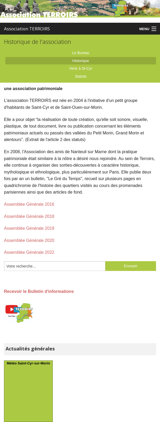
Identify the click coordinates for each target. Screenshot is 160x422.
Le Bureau (80, 53)
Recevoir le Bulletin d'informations (39, 291)
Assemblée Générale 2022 (29, 252)
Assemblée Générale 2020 (29, 240)
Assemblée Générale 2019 (29, 228)
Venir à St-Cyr (80, 68)
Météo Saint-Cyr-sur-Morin (28, 363)
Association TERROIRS (27, 29)
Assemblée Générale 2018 (29, 216)
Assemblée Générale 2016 (29, 204)
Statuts (81, 76)
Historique (80, 61)
